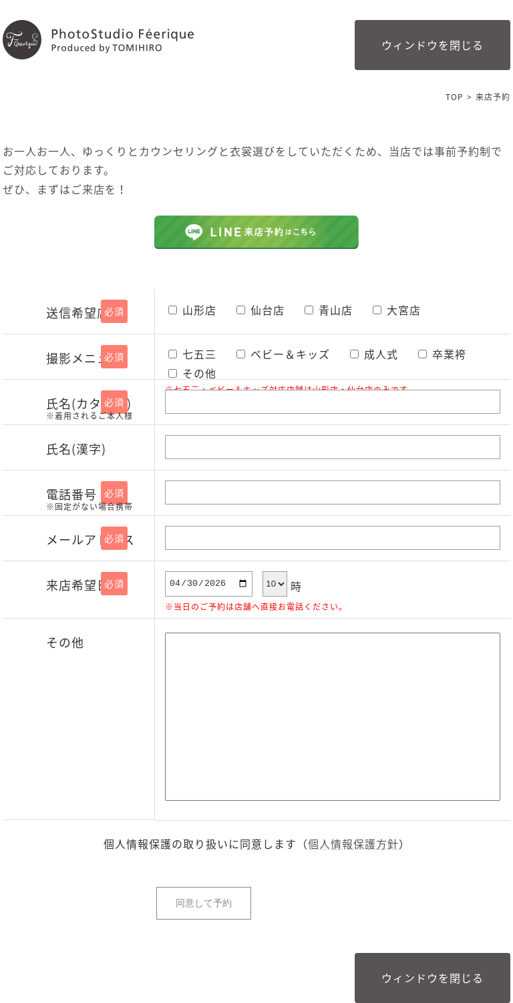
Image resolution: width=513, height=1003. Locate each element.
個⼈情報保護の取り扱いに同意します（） (257, 843)
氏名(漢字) (76, 449)
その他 (65, 642)
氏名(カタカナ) (97, 409)
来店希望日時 (84, 585)
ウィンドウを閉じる (432, 45)
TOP (455, 97)
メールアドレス (90, 540)
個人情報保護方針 (353, 843)
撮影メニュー (84, 358)
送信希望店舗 (84, 313)
